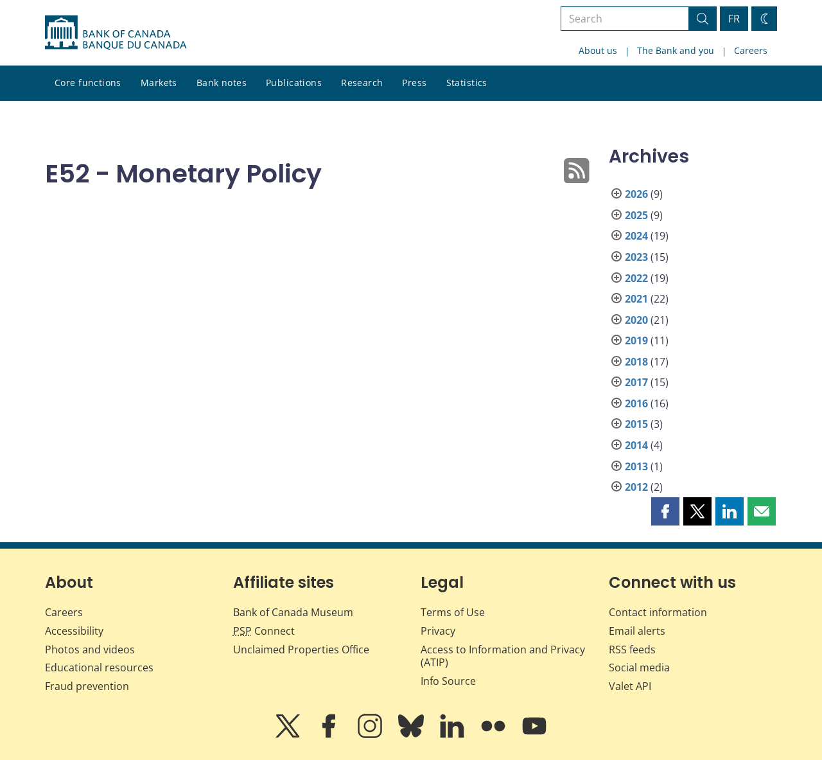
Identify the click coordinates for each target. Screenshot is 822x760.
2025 (636, 215)
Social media (639, 667)
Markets (159, 82)
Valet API (630, 686)
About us (598, 50)
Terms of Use (453, 612)
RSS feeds (632, 649)
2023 (636, 257)
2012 (636, 487)
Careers (750, 50)
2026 (636, 194)
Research (362, 82)
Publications (294, 82)
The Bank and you (675, 50)
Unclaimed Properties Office (301, 649)
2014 (636, 445)
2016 (636, 403)
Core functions (88, 82)
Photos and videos (90, 649)
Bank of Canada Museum (293, 612)
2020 (636, 320)
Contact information (658, 612)
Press (414, 82)
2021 (636, 299)
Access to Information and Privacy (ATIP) (503, 656)
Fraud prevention (87, 686)
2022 (636, 278)
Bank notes (222, 82)
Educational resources (99, 667)
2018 (636, 362)
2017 (636, 382)
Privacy (438, 631)
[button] (665, 511)
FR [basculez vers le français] (734, 19)
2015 (636, 424)
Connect (264, 631)
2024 (636, 236)
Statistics (466, 82)
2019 (636, 340)
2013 (636, 466)
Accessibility (74, 631)
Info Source (448, 681)
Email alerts (637, 631)
